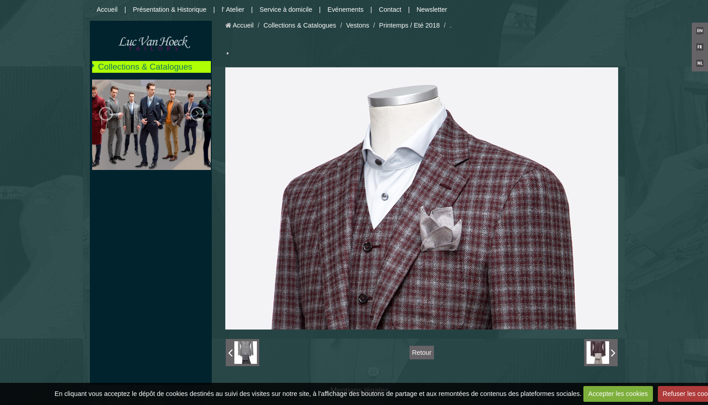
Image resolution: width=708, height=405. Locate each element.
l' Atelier (233, 9)
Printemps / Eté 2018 (409, 25)
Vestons (357, 25)
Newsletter (431, 9)
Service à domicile (286, 9)
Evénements (345, 9)
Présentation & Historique (169, 9)
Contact (390, 9)
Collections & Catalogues (145, 66)
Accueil (107, 9)
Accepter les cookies (618, 393)
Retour (421, 352)
